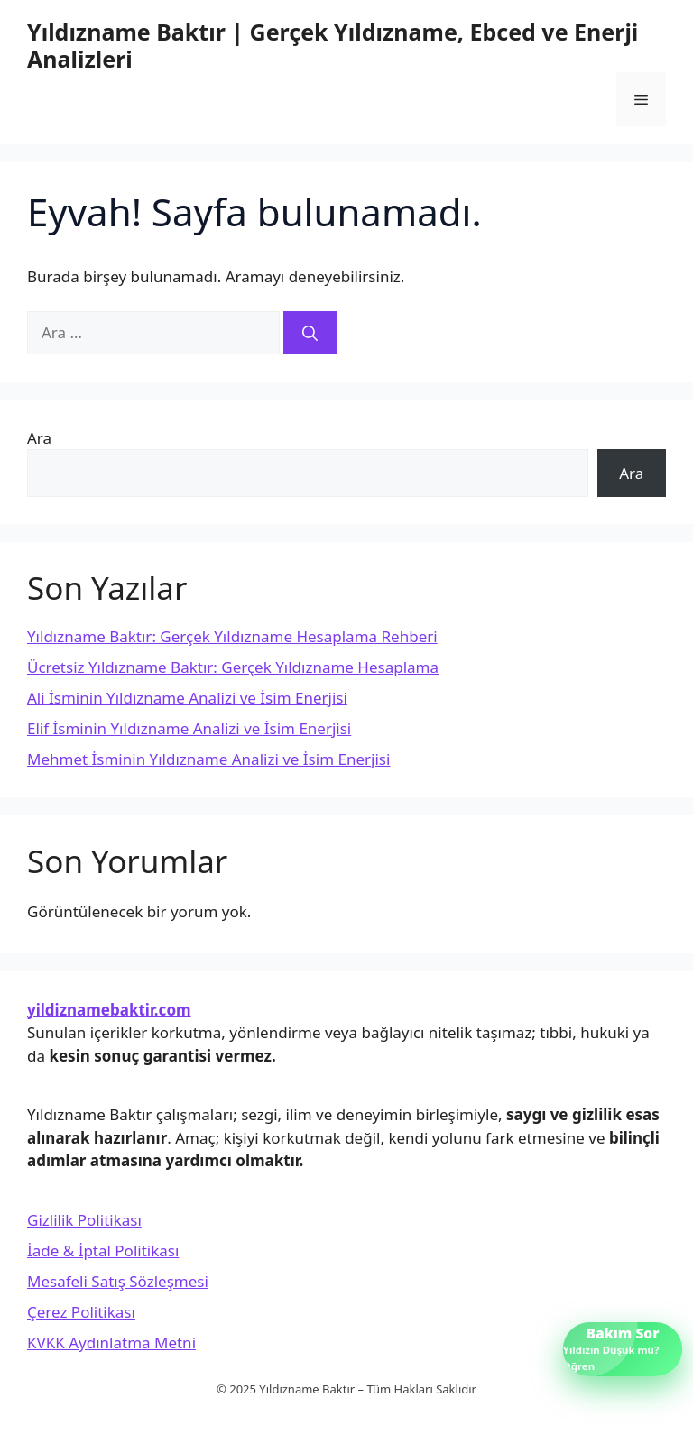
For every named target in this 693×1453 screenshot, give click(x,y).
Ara (39, 438)
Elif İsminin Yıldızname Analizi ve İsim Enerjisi (189, 728)
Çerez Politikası (81, 1311)
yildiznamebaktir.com (109, 1009)
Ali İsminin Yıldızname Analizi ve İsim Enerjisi (187, 697)
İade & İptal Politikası (103, 1250)
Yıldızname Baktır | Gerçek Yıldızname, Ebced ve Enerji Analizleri (332, 45)
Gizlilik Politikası (84, 1219)
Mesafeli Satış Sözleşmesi (117, 1281)
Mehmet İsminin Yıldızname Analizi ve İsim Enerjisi (208, 759)
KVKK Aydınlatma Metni (111, 1342)
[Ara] (310, 332)
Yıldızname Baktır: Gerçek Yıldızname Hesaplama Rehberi (232, 636)
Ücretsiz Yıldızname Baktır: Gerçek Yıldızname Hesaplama (233, 667)
